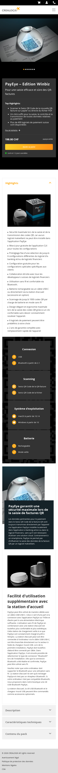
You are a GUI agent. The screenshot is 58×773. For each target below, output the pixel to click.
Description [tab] (12, 710)
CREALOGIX (13, 753)
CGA (4, 769)
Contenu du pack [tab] (16, 734)
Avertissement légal (10, 757)
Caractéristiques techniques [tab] (23, 722)
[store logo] (11, 9)
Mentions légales (9, 765)
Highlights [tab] (11, 183)
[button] (23, 69)
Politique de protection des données (17, 761)
